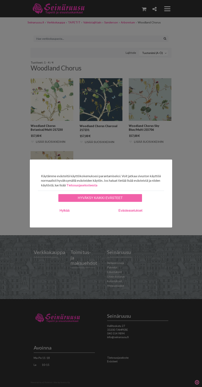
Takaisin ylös (197, 382)
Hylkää (65, 210)
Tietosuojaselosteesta (81, 185)
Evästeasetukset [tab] (130, 210)
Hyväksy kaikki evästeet (100, 198)
